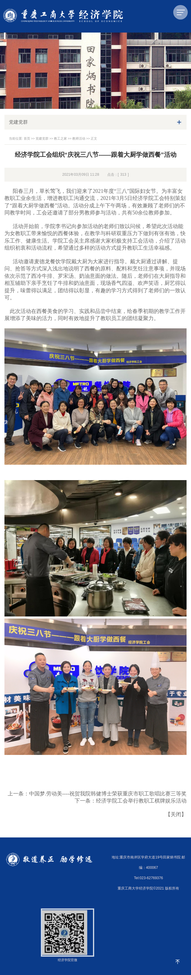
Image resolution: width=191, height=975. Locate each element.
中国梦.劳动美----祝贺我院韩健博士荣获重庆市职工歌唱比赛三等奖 (108, 794)
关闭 (176, 814)
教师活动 (78, 138)
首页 (27, 138)
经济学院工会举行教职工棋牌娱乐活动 (141, 801)
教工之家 (60, 138)
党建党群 (42, 138)
